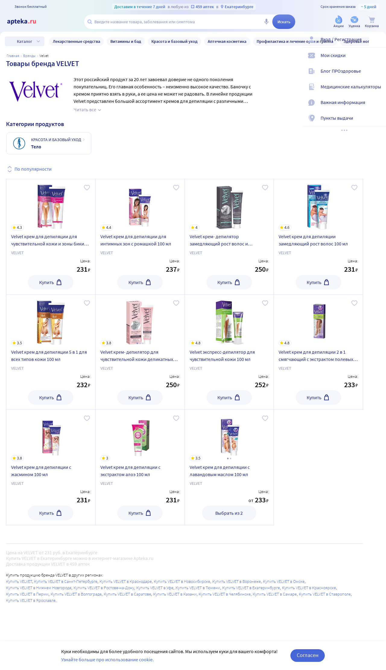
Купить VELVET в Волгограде (76, 594)
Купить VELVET (19, 581)
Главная (13, 55)
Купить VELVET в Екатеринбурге (251, 587)
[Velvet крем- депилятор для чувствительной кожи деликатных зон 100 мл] (140, 320)
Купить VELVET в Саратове (127, 594)
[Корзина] (372, 22)
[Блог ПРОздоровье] (377, 76)
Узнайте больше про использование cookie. (107, 659)
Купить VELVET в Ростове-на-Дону (104, 587)
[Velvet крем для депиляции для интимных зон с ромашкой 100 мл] (140, 204)
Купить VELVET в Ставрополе (325, 594)
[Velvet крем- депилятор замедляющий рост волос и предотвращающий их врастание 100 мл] (229, 204)
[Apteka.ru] (26, 21)
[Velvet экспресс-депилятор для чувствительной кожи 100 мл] (229, 320)
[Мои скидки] (377, 60)
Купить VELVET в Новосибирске (182, 581)
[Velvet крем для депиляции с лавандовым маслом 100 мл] (229, 435)
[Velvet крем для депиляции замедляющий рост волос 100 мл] (318, 204)
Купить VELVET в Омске (284, 581)
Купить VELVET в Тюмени (198, 587)
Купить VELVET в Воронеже (236, 581)
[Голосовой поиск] (266, 22)
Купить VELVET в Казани (175, 594)
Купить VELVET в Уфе (154, 587)
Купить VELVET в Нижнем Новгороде (38, 587)
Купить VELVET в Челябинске (225, 594)
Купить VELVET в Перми (27, 594)
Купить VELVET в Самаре (275, 594)
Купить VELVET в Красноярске (309, 587)
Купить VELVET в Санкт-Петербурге (65, 581)
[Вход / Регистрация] (377, 44)
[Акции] (339, 22)
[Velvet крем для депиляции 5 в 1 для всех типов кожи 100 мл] (50, 320)
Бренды (29, 55)
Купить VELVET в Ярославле (30, 600)
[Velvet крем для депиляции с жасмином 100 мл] (50, 435)
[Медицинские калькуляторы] (377, 92)
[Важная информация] (377, 107)
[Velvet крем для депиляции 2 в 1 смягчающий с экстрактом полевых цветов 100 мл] (318, 320)
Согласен (307, 655)
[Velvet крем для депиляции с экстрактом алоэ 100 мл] (140, 435)
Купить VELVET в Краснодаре (126, 581)
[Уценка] (354, 22)
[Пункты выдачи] (377, 123)
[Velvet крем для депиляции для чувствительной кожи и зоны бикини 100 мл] (50, 204)
